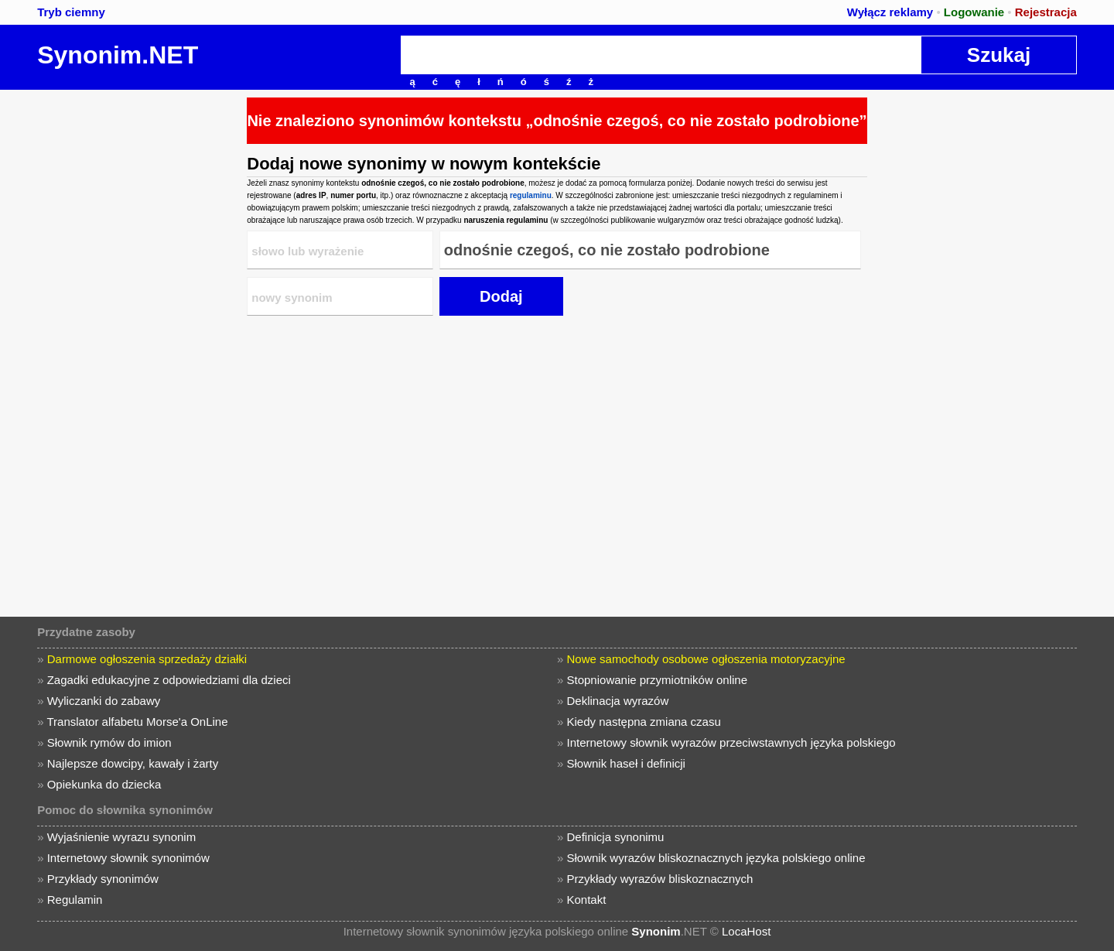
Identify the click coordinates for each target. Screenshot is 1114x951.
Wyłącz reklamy (890, 12)
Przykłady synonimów (103, 878)
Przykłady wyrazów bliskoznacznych (660, 878)
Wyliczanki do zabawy (104, 700)
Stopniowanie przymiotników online (657, 679)
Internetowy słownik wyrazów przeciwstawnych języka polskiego (731, 742)
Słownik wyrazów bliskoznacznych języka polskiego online (716, 857)
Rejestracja (1046, 12)
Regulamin (75, 899)
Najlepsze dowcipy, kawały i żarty (132, 763)
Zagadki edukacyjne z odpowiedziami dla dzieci (169, 679)
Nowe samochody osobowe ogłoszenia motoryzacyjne (706, 658)
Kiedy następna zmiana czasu (644, 721)
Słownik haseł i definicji (626, 763)
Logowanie (974, 12)
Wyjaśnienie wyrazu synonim (121, 836)
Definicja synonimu (616, 836)
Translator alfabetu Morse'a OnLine (136, 721)
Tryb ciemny (71, 12)
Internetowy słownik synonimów (128, 857)
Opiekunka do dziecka (104, 784)
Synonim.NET (117, 55)
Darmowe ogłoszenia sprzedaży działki (147, 658)
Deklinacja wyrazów (618, 700)
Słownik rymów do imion (109, 742)
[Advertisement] (120, 322)
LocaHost (746, 931)
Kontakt (587, 899)
